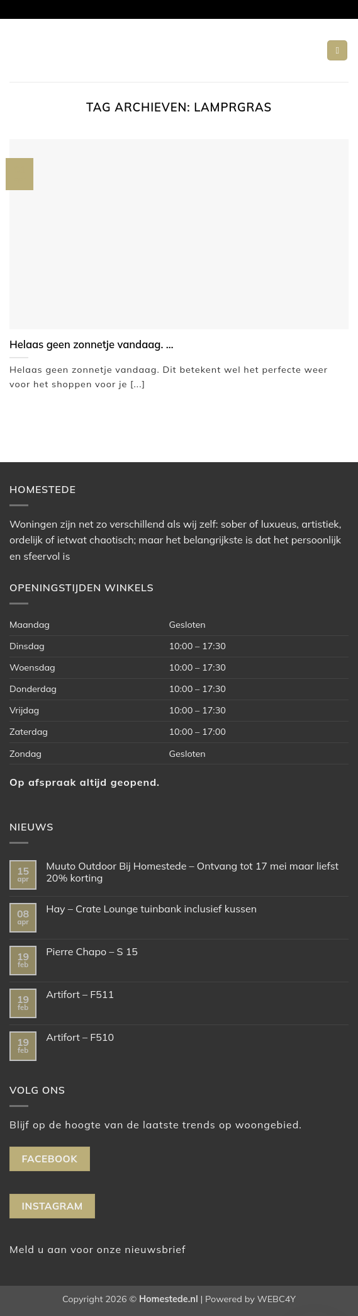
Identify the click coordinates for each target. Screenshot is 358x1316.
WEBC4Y (276, 1299)
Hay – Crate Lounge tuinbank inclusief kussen (151, 909)
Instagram (52, 1206)
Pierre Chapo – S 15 (92, 952)
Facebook (49, 1158)
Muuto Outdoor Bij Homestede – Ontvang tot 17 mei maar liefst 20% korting (192, 872)
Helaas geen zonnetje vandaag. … (91, 344)
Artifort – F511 (80, 995)
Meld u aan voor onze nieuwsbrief (97, 1249)
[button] (337, 50)
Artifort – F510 (80, 1037)
